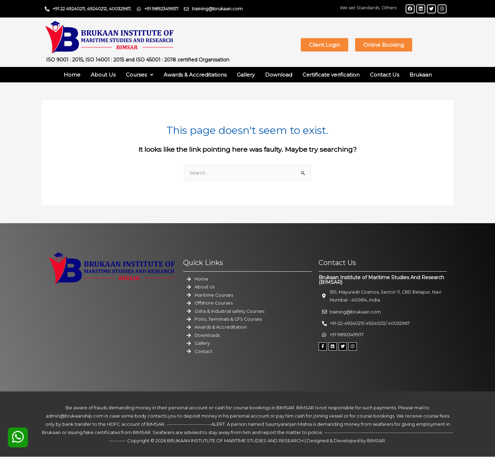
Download (278, 74)
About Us (103, 74)
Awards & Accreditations (195, 74)
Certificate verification (331, 74)
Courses (139, 74)
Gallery (246, 74)
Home (72, 74)
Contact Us (384, 74)
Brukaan (420, 74)
